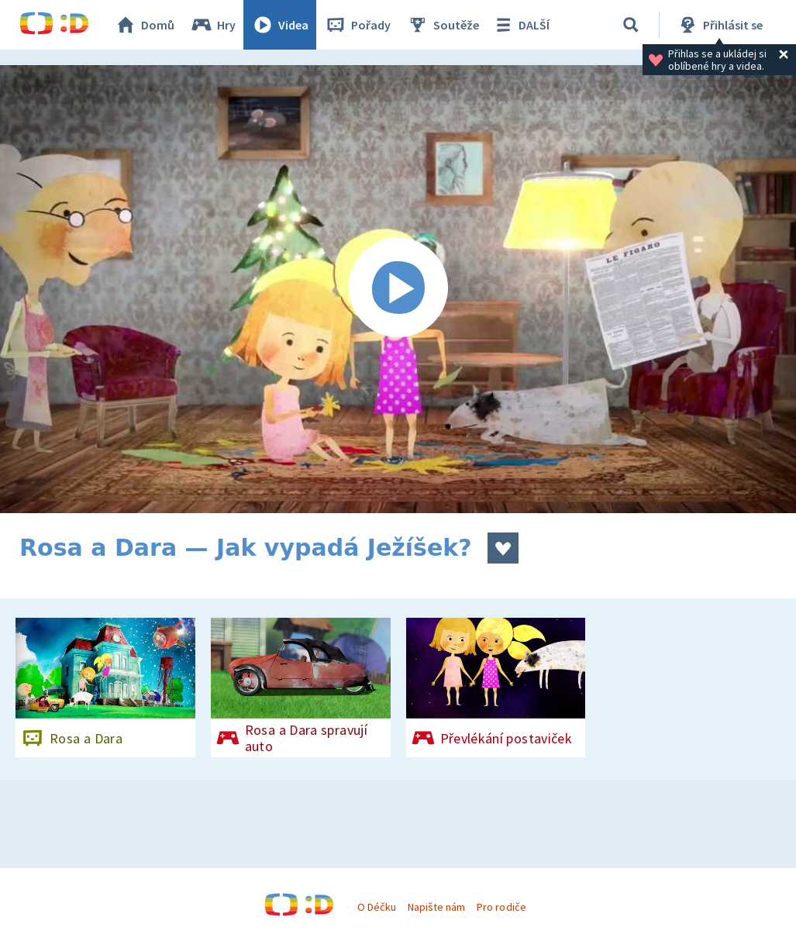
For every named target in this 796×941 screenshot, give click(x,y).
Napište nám (436, 907)
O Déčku (376, 907)
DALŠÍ (520, 24)
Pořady (357, 24)
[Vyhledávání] (631, 25)
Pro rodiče (501, 907)
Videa (279, 24)
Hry (213, 24)
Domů (144, 24)
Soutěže (442, 24)
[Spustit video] (398, 289)
